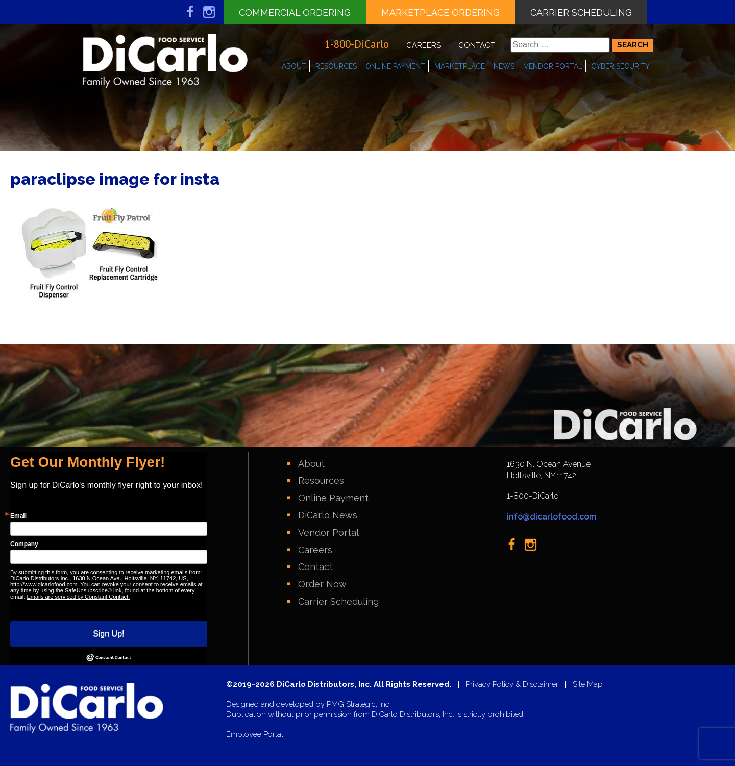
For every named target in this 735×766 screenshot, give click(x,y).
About (294, 66)
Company (24, 544)
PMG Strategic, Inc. (359, 704)
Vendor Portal (553, 66)
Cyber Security (620, 66)
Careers (423, 45)
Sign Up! (108, 633)
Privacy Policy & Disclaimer (511, 684)
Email (18, 516)
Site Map (588, 684)
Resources (336, 66)
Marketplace (459, 66)
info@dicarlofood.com (551, 517)
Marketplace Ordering (440, 12)
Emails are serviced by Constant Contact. (78, 597)
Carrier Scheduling (581, 12)
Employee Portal (254, 734)
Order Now (322, 584)
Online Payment (395, 66)
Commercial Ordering (295, 12)
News (504, 66)
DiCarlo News (327, 515)
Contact (476, 45)
